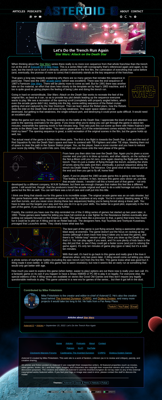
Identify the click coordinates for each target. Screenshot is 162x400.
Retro (86, 383)
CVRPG (86, 298)
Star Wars (45, 64)
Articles (40, 325)
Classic (78, 383)
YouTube (123, 306)
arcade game (53, 80)
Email (134, 306)
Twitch (112, 306)
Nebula (95, 383)
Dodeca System (107, 298)
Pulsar (105, 383)
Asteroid (68, 383)
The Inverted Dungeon (68, 298)
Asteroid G (29, 325)
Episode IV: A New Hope (44, 67)
